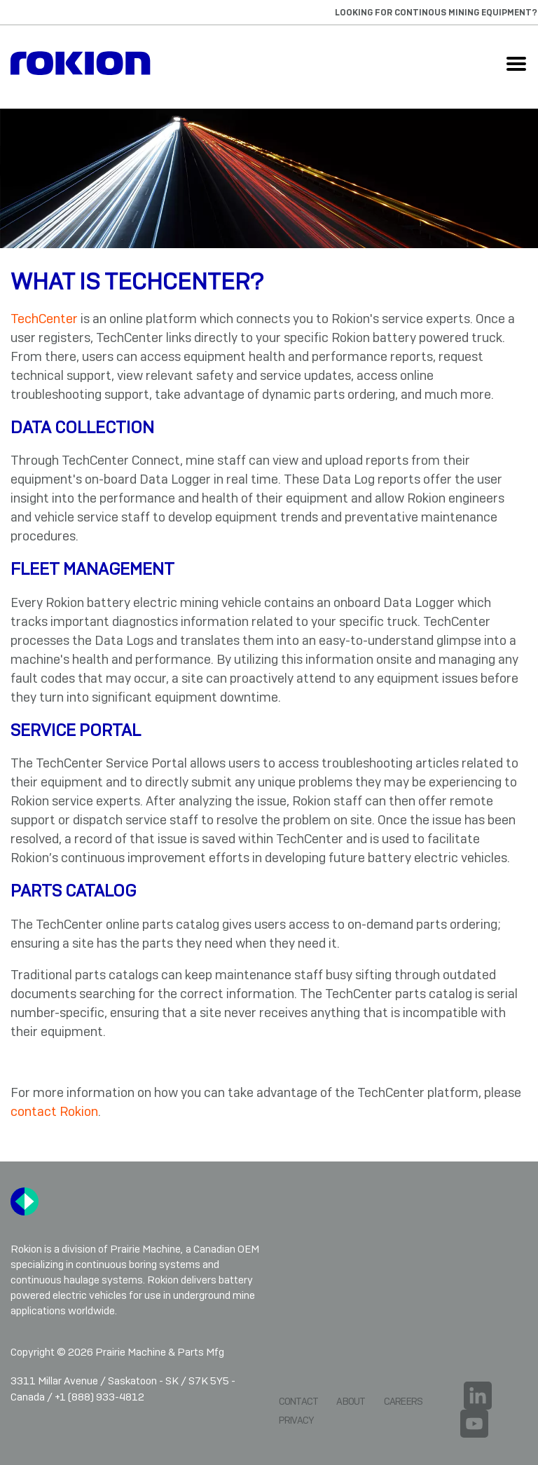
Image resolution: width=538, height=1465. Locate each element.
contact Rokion (54, 1111)
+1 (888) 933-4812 (99, 1397)
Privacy (297, 1420)
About (350, 1401)
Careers (403, 1401)
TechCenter (44, 318)
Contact (299, 1401)
